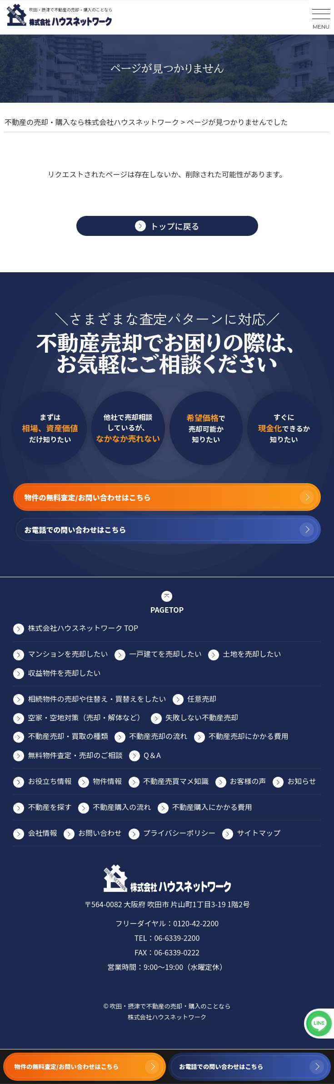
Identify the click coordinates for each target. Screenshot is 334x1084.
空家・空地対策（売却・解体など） (86, 717)
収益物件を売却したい (64, 672)
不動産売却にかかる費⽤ (249, 735)
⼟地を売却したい (252, 653)
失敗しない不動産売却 (201, 717)
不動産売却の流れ (158, 735)
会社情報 (42, 832)
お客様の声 (248, 780)
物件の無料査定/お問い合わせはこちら (67, 1066)
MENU (321, 26)
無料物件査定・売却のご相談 (75, 754)
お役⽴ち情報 (49, 780)
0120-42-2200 (196, 923)
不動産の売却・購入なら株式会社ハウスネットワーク (92, 121)
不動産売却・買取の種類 (68, 735)
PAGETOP (167, 609)
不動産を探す (49, 806)
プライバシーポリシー (179, 832)
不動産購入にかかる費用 (212, 806)
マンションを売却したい (68, 653)
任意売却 (201, 698)
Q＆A (152, 754)
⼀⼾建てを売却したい (165, 653)
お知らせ (301, 780)
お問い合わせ (100, 832)
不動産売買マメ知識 (176, 780)
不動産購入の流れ (122, 806)
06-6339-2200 (176, 937)
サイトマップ (258, 832)
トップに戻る (174, 226)
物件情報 (107, 780)
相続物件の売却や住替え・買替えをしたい (97, 698)
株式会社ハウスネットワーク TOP (83, 627)
